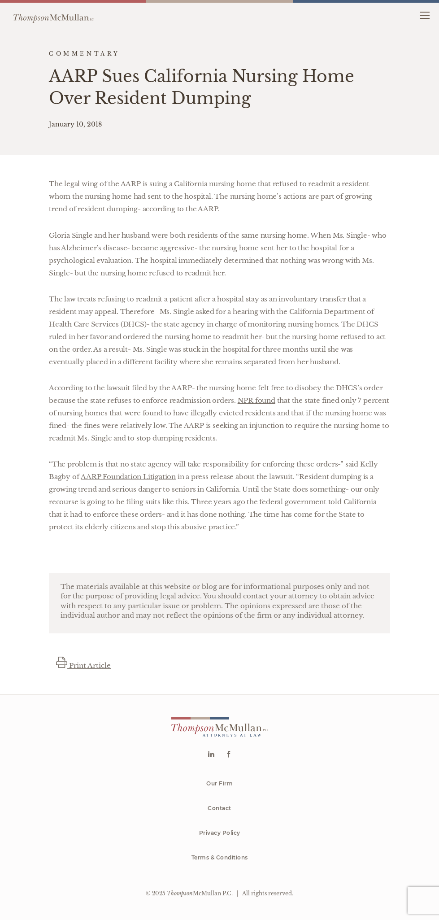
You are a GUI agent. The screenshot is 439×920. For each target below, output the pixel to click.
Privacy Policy (219, 832)
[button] (424, 14)
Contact (219, 808)
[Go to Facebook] (228, 755)
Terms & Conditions (219, 857)
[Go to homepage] (53, 15)
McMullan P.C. (200, 893)
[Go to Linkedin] (211, 755)
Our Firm (219, 783)
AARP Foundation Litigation (128, 476)
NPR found (256, 400)
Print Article (83, 665)
